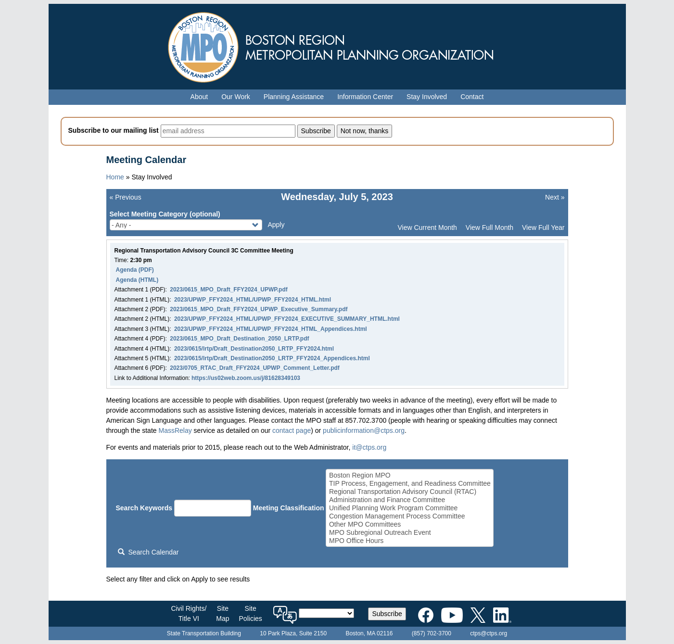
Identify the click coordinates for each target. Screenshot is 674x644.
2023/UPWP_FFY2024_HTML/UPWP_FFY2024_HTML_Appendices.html (270, 329)
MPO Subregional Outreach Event (410, 533)
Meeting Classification (288, 508)
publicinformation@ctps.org (364, 430)
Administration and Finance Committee (410, 500)
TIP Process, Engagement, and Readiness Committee (410, 484)
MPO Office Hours (410, 541)
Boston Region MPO (410, 475)
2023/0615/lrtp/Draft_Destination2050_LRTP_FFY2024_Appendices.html (272, 358)
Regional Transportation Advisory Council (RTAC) (410, 492)
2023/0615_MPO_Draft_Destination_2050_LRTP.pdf (239, 338)
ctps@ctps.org (488, 633)
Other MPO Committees (410, 524)
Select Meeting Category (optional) (165, 214)
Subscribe (387, 614)
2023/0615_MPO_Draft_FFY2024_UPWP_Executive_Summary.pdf (258, 309)
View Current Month (427, 227)
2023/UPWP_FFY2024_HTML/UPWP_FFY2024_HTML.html (252, 299)
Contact (471, 97)
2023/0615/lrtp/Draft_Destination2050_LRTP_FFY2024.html (254, 348)
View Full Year (543, 227)
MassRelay (174, 430)
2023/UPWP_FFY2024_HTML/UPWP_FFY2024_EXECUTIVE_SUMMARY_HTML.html (287, 319)
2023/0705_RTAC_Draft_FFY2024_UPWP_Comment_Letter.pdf (255, 368)
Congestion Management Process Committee (410, 516)
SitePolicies (250, 613)
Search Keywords (144, 508)
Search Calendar (148, 552)
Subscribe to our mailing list (113, 130)
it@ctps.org (369, 447)
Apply (275, 224)
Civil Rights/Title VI (188, 613)
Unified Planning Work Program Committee (410, 508)
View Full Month (489, 227)
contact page (291, 430)
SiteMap (222, 613)
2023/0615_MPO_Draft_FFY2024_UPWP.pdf (229, 289)
